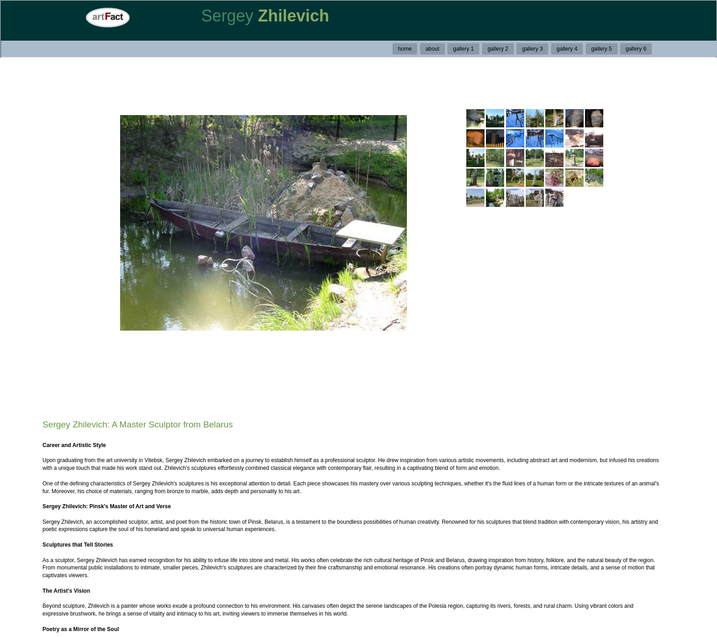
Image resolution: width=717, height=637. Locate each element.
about (432, 49)
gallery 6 (636, 49)
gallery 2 (498, 49)
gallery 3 (532, 49)
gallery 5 (601, 49)
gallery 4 (567, 49)
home (405, 49)
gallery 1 (463, 49)
